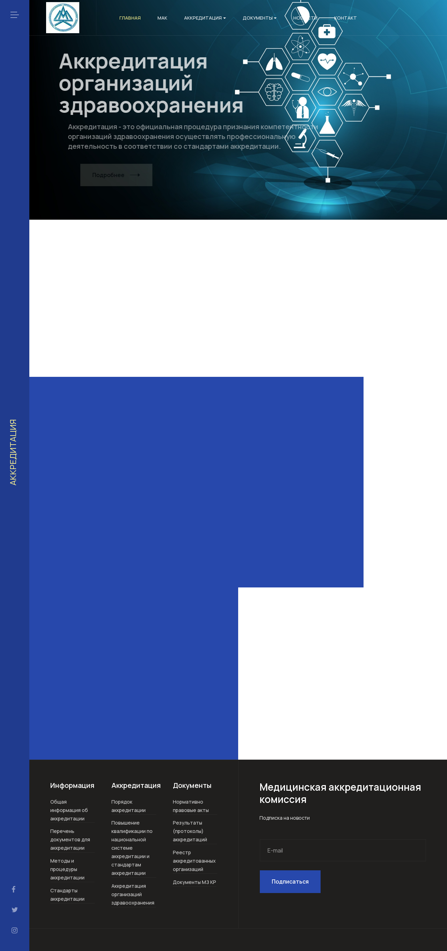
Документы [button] (260, 18)
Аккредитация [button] (205, 18)
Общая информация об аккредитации (69, 810)
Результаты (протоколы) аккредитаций (190, 831)
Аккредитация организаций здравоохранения (132, 894)
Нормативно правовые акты (191, 805)
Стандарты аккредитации (67, 894)
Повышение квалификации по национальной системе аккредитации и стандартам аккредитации (132, 847)
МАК (162, 18)
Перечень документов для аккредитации (70, 839)
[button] (14, 14)
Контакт (345, 18)
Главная (130, 18)
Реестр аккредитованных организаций (194, 860)
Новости (305, 18)
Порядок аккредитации (128, 805)
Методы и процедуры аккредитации (67, 869)
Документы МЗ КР (194, 882)
